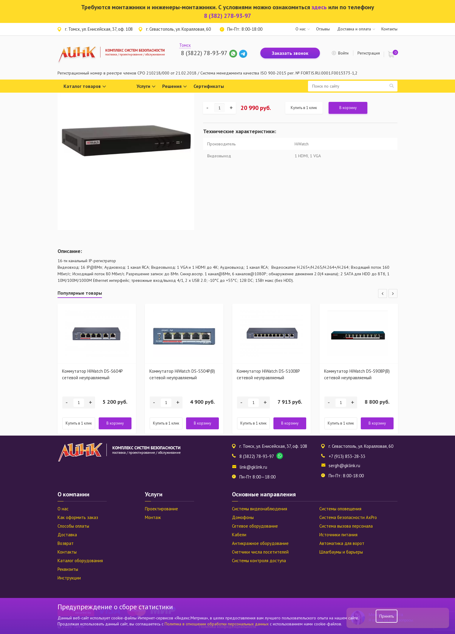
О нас (300, 29)
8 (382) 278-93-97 (227, 16)
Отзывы (323, 29)
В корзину (348, 107)
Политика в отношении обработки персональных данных (217, 624)
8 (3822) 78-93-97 (204, 53)
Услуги (146, 86)
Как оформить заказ (78, 517)
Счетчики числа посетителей (260, 552)
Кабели (239, 534)
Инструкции (69, 578)
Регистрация (369, 53)
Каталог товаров (85, 86)
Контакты (389, 29)
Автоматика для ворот (341, 543)
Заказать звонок (290, 53)
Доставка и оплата (354, 29)
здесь (319, 7)
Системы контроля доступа (259, 560)
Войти (343, 53)
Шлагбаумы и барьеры (341, 552)
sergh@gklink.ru (344, 465)
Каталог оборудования (80, 560)
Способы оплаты (73, 526)
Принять (386, 616)
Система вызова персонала (346, 526)
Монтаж (153, 517)
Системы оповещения (340, 509)
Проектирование (161, 509)
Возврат (66, 543)
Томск (185, 45)
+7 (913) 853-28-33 (347, 456)
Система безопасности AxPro (348, 517)
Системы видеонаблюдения (259, 509)
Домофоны (243, 517)
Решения (174, 86)
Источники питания (338, 534)
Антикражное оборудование (260, 543)
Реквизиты (68, 569)
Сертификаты (209, 86)
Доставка (67, 534)
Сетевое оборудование (255, 526)
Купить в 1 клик (304, 107)
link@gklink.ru (253, 467)
